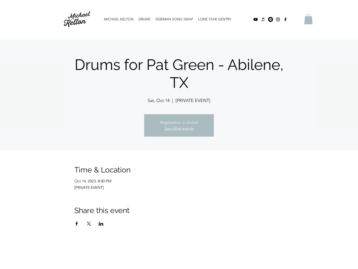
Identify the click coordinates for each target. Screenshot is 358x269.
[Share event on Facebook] (76, 224)
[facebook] (285, 19)
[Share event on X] (89, 224)
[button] (308, 19)
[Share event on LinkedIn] (101, 224)
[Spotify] (270, 19)
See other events (179, 128)
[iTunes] (263, 19)
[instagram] (277, 19)
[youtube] (255, 19)
